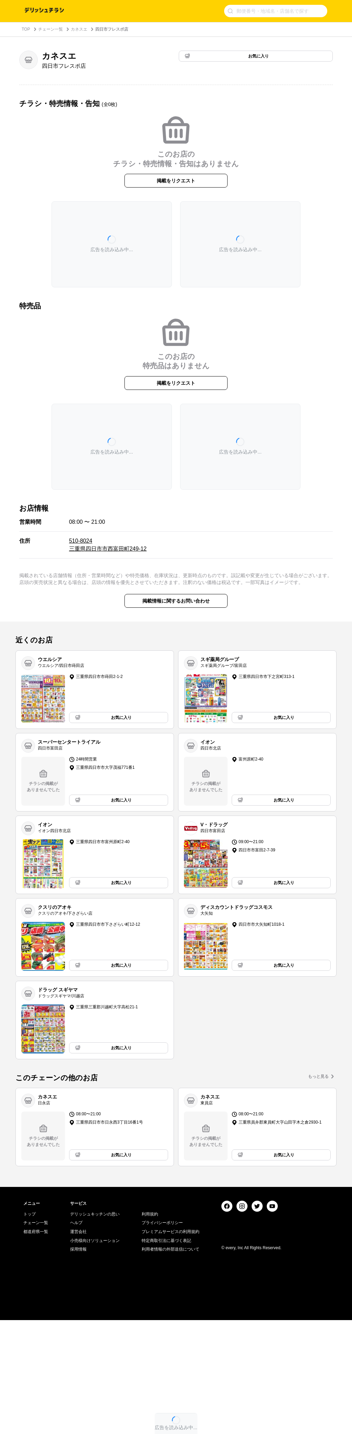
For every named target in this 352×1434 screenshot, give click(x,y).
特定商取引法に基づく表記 (166, 1354)
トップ (29, 1328)
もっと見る (318, 1076)
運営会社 (78, 1345)
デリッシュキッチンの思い (95, 1328)
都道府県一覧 (35, 1345)
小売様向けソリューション (95, 1354)
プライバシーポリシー (162, 1336)
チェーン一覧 (50, 29)
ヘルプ (76, 1336)
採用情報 (78, 1363)
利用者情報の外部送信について (170, 1363)
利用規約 (150, 1328)
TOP (26, 29)
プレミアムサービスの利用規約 (170, 1345)
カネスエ (79, 29)
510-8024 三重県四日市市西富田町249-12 (108, 544)
